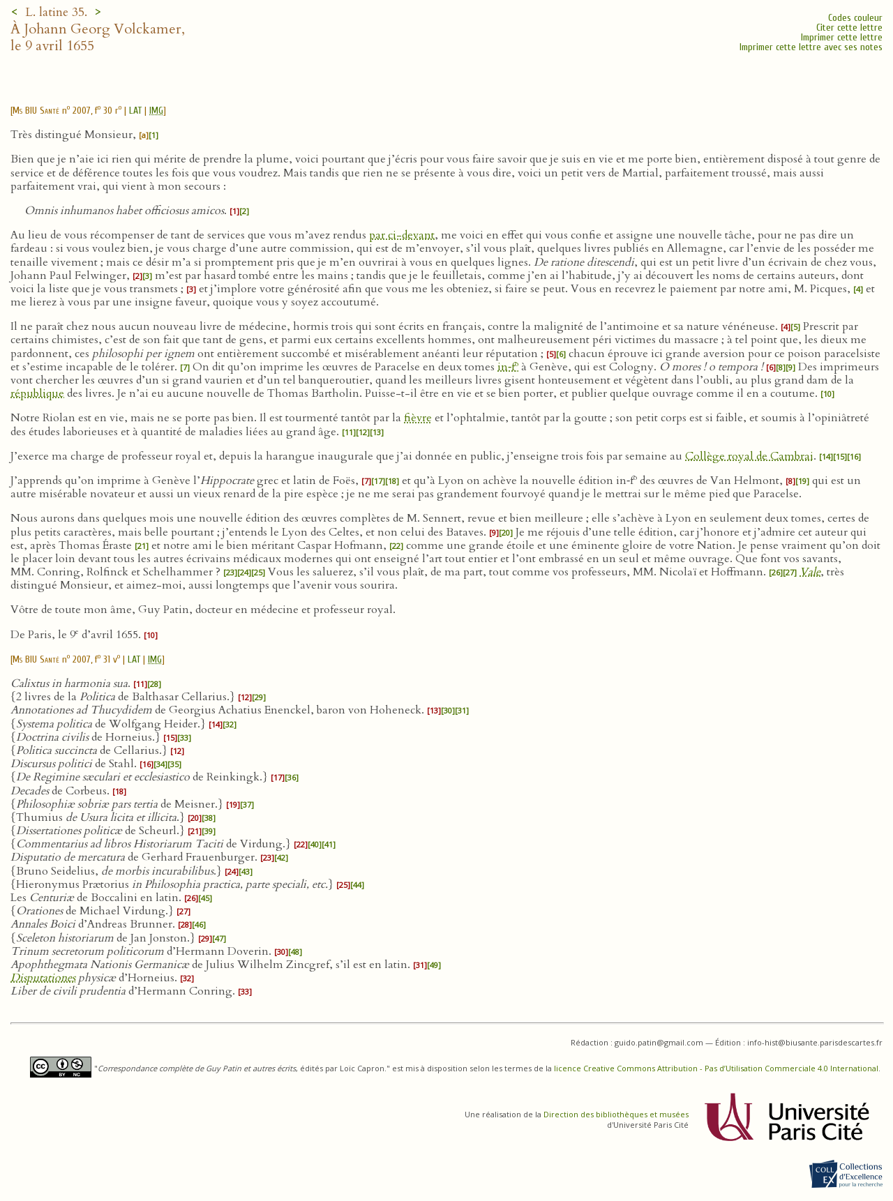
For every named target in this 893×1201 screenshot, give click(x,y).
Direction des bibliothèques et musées (616, 1114)
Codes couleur (855, 18)
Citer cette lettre (849, 27)
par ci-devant (402, 235)
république (37, 393)
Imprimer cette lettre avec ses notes (811, 47)
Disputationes (42, 977)
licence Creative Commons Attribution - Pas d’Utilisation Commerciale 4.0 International (716, 1068)
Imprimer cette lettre (842, 37)
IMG (156, 110)
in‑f (507, 367)
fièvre (418, 417)
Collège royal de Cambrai (749, 456)
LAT (135, 110)
